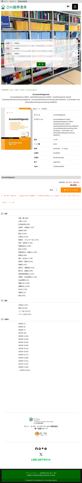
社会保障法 (22, 280)
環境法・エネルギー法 (25, 240)
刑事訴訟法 (22, 246)
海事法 (20, 292)
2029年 (20, 327)
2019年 (20, 358)
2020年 (20, 355)
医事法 (20, 255)
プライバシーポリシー (32, 473)
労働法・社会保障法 (25, 277)
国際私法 (21, 286)
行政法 (20, 237)
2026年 (20, 336)
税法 (19, 295)
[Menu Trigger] (75, 7)
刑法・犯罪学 (22, 243)
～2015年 (21, 370)
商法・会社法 (22, 258)
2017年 (20, 364)
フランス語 (22, 314)
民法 (19, 249)
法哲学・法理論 (23, 227)
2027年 (20, 333)
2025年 (20, 339)
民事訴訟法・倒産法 (25, 252)
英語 (19, 308)
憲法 (19, 233)
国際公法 (21, 283)
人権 (19, 221)
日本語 (20, 305)
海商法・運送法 (23, 261)
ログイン (13, 1)
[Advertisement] (41, 395)
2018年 (4, 202)
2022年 (20, 348)
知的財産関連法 (23, 274)
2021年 (20, 351)
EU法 (20, 289)
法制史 (20, 230)
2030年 (20, 324)
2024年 (20, 342)
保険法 (20, 264)
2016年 (20, 367)
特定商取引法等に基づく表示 (48, 473)
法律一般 (21, 218)
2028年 (20, 330)
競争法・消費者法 (24, 268)
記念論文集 (22, 224)
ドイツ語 (11, 202)
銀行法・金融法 (23, 271)
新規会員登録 (22, 1)
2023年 (20, 345)
